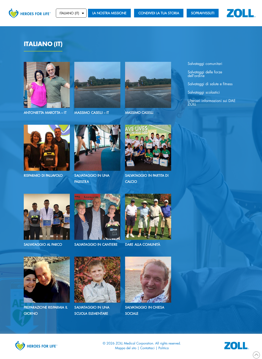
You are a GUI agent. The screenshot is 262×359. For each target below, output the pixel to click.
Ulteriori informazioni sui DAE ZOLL (212, 102)
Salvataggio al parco (43, 244)
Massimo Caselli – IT (91, 112)
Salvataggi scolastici (204, 92)
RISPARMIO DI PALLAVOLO (43, 175)
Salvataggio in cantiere (95, 244)
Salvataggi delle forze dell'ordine (205, 74)
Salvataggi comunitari (205, 63)
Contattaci (148, 348)
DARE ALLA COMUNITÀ (142, 244)
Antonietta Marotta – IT (45, 112)
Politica (163, 348)
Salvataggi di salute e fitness (210, 84)
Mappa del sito (125, 348)
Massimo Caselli (139, 112)
